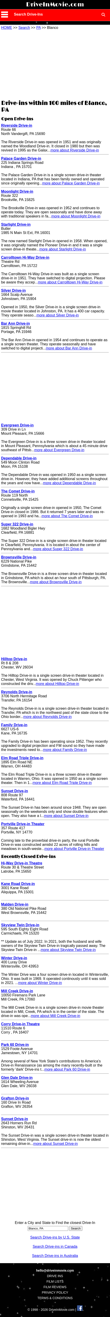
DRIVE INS (55, 1276)
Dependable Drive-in (19, 458)
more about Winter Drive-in (40, 983)
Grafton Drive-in (15, 1098)
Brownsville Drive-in (18, 557)
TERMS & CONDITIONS (54, 1298)
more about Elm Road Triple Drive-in (62, 783)
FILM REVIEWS (54, 1287)
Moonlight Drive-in (17, 191)
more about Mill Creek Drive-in (55, 1016)
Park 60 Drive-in (15, 1045)
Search (24, 28)
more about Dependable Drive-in (69, 483)
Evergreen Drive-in (17, 425)
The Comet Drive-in (18, 491)
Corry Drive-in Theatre (20, 1024)
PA (38, 28)
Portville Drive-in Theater (22, 824)
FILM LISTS (55, 1281)
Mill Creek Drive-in (17, 991)
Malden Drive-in (14, 904)
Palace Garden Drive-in (21, 158)
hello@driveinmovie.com (55, 1270)
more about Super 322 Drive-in (58, 549)
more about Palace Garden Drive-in (71, 183)
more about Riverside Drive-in (75, 150)
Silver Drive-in (13, 290)
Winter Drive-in (14, 958)
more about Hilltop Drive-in (57, 684)
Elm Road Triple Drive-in (22, 758)
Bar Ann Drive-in (15, 323)
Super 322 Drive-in (17, 524)
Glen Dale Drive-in (17, 1078)
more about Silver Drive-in (58, 315)
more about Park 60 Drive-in (67, 1069)
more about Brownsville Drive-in (56, 582)
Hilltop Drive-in (14, 659)
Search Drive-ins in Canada (55, 1246)
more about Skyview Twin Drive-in (68, 950)
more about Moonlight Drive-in (75, 216)
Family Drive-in (14, 725)
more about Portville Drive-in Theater (74, 849)
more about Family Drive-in (65, 750)
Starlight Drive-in (16, 224)
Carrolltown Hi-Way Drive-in (25, 257)
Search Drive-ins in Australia (55, 1256)
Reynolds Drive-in (16, 692)
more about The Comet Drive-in (67, 516)
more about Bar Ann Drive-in (69, 348)
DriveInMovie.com (55, 4)
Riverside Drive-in (16, 125)
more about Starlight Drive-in (62, 249)
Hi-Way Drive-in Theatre (21, 863)
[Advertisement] (54, 64)
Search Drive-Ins (28, 14)
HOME (6, 28)
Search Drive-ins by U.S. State (55, 1237)
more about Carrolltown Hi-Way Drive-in (70, 282)
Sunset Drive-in (14, 791)
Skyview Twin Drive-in (20, 925)
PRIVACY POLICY (55, 1292)
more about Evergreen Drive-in (59, 450)
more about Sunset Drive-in (66, 816)
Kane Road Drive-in (18, 884)
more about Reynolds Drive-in (47, 717)
